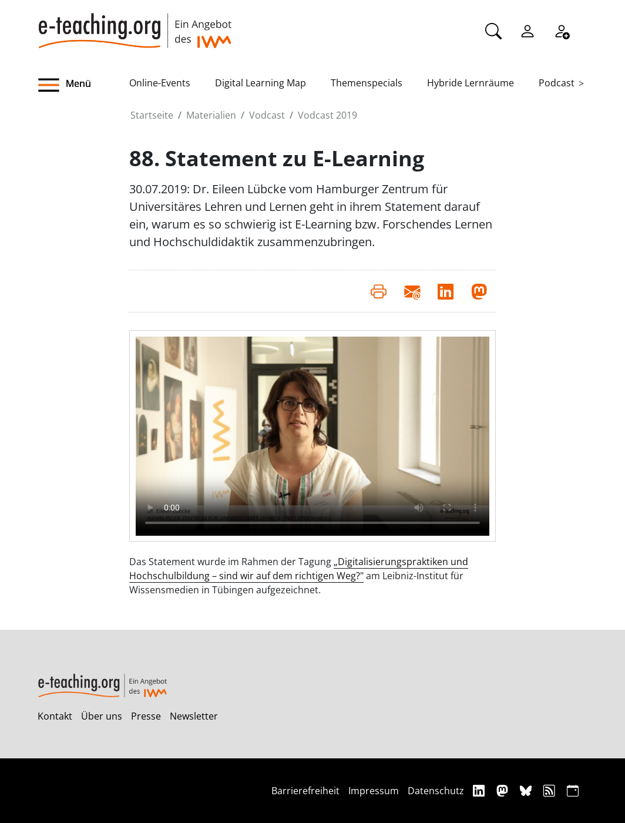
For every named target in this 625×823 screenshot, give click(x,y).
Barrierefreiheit (305, 790)
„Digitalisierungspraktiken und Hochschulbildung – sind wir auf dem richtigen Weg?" (298, 568)
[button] (83, 85)
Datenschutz (436, 790)
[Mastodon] (503, 790)
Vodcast (267, 115)
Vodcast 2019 (327, 115)
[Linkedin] (480, 790)
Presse (146, 716)
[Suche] (493, 29)
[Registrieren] (561, 29)
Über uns (101, 716)
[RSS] (550, 790)
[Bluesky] (527, 790)
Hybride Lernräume (470, 82)
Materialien (211, 115)
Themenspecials (366, 82)
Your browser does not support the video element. (312, 436)
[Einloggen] (527, 29)
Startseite (151, 115)
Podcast (556, 82)
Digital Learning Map (260, 82)
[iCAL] (573, 790)
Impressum (373, 790)
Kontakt (55, 716)
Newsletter (194, 716)
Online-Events (159, 82)
